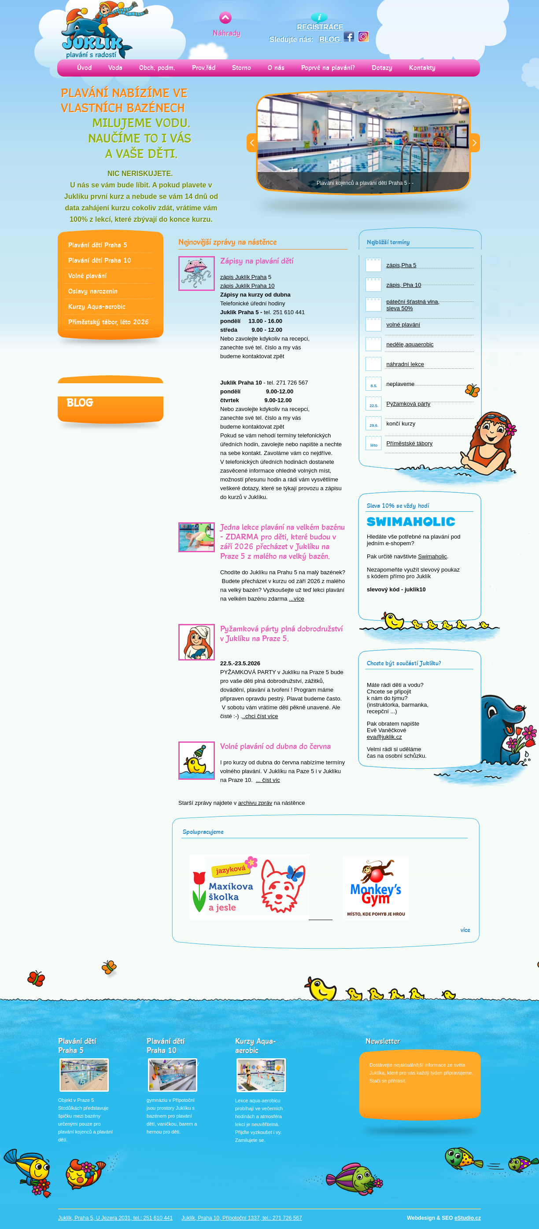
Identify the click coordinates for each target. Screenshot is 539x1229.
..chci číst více (260, 716)
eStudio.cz (467, 1218)
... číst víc (268, 780)
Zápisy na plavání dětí (256, 261)
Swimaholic (432, 556)
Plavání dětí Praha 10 (99, 261)
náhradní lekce (405, 364)
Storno (241, 68)
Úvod (84, 68)
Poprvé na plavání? (328, 68)
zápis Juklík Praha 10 (247, 285)
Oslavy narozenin (93, 291)
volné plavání (404, 324)
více (465, 930)
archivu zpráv (255, 803)
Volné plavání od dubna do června (275, 746)
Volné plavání (87, 276)
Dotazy (382, 68)
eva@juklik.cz (384, 737)
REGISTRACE (320, 27)
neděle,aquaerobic (410, 344)
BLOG (330, 39)
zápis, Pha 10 (404, 285)
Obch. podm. (157, 68)
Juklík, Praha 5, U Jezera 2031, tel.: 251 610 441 (115, 1218)
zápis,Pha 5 (402, 265)
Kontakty (422, 68)
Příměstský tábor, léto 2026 (108, 322)
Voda (115, 68)
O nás (276, 68)
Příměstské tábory (410, 443)
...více (296, 598)
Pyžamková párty (409, 403)
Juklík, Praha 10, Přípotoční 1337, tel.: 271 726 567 (241, 1218)
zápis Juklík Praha (243, 277)
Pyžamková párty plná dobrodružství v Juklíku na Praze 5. (281, 633)
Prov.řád (203, 68)
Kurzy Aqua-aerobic (97, 307)
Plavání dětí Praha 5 (97, 245)
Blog (79, 403)
